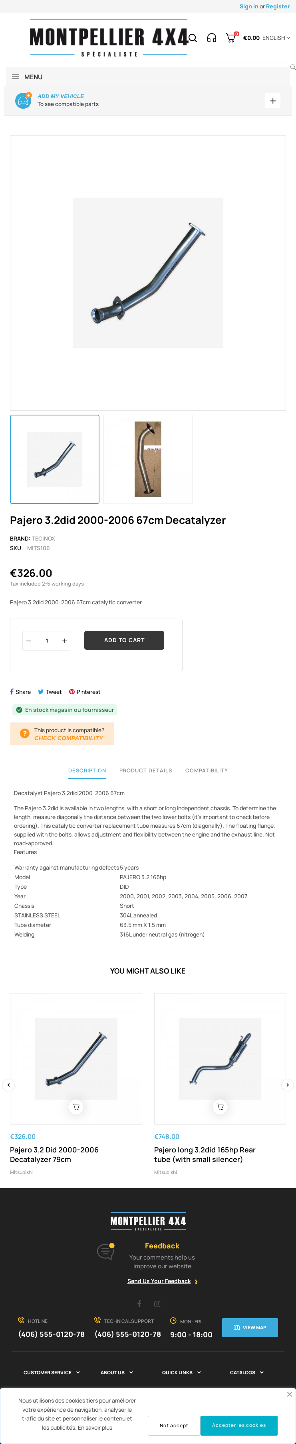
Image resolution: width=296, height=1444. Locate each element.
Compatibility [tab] (206, 770)
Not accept (174, 1425)
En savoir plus (95, 1427)
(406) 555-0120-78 (51, 1334)
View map (254, 1327)
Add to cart (124, 640)
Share (23, 692)
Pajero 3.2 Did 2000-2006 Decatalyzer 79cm (54, 1154)
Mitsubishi (21, 1172)
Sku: (16, 548)
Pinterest (89, 692)
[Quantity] (47, 640)
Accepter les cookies (239, 1425)
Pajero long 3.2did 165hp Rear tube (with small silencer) (205, 1154)
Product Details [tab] (145, 770)
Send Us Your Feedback (159, 1281)
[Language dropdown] (275, 37)
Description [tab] (87, 770)
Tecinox (43, 538)
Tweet (54, 692)
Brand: (20, 538)
